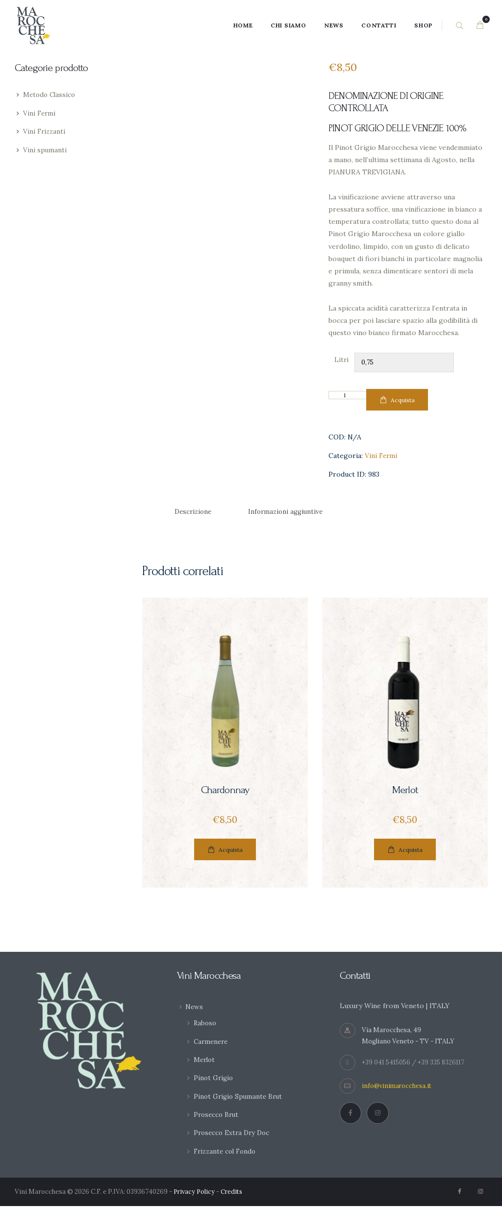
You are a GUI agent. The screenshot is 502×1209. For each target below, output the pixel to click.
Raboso (206, 1025)
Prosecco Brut (217, 1117)
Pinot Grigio (214, 1080)
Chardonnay (225, 791)
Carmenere (212, 1044)
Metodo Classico (50, 94)
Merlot (405, 791)
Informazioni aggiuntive (292, 512)
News (194, 1009)
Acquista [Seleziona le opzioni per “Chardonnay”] (231, 852)
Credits (234, 1194)
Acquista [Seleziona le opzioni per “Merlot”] (411, 852)
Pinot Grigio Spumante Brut (240, 1098)
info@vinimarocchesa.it (398, 1089)
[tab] (194, 513)
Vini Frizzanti (45, 131)
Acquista (403, 400)
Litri (341, 360)
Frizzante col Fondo (227, 1154)
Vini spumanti (45, 149)
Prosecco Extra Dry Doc (234, 1135)
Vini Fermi (382, 456)
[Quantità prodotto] (348, 395)
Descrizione (195, 512)
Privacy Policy (195, 1194)
